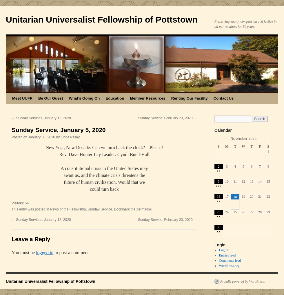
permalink (144, 209)
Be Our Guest (50, 98)
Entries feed (227, 255)
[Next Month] (268, 138)
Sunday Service (100, 209)
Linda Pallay (70, 137)
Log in (223, 250)
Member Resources (147, 98)
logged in (44, 252)
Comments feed (230, 261)
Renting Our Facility (189, 98)
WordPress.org (229, 266)
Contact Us (224, 98)
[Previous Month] (218, 138)
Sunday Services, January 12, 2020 (41, 118)
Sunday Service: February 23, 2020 (167, 118)
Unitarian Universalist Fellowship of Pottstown (102, 19)
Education (114, 98)
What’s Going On (84, 98)
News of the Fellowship (68, 209)
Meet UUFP (22, 98)
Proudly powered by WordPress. (242, 281)
